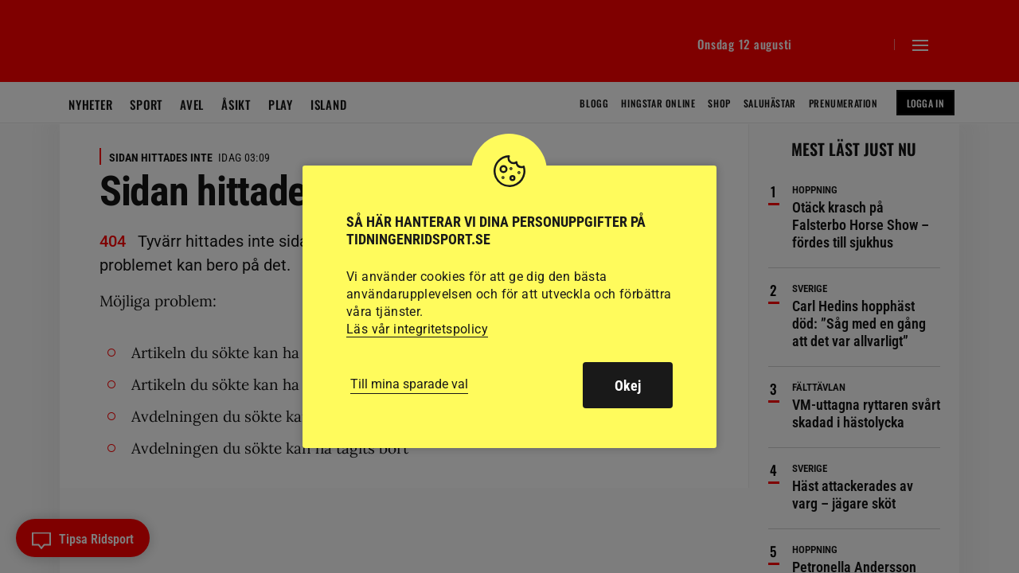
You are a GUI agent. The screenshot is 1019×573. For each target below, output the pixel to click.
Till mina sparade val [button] (409, 384)
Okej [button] (628, 385)
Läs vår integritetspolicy (417, 329)
